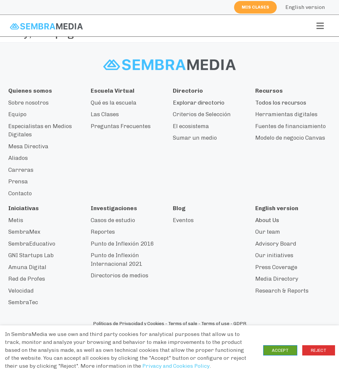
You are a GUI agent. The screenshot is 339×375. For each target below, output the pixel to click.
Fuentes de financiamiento (290, 126)
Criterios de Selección (202, 114)
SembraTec (23, 302)
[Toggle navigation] (320, 26)
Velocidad (21, 290)
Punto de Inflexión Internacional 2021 (116, 259)
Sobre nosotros (28, 102)
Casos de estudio (113, 220)
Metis (15, 220)
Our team (267, 231)
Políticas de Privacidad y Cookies (128, 323)
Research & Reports (282, 290)
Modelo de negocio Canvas (290, 137)
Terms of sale (182, 323)
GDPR (239, 323)
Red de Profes (26, 278)
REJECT (318, 350)
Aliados (18, 158)
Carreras (20, 169)
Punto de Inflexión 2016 (122, 243)
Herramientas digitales (286, 114)
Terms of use (215, 323)
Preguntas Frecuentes (121, 126)
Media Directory (276, 278)
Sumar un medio (195, 137)
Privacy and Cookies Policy (176, 366)
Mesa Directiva (28, 146)
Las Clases (105, 114)
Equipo (17, 114)
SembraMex (24, 231)
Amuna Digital (27, 267)
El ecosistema (191, 126)
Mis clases (255, 7)
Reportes (103, 231)
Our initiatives (274, 255)
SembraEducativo (31, 243)
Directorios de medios (119, 275)
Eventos (183, 220)
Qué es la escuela (113, 102)
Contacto (20, 193)
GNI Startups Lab (31, 255)
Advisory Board (275, 243)
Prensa (18, 181)
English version (305, 7)
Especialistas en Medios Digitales (40, 130)
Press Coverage (276, 267)
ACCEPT (280, 350)
